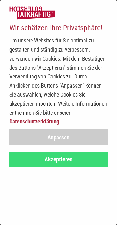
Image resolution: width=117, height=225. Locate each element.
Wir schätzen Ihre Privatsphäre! (55, 27)
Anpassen (58, 137)
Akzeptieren (59, 159)
